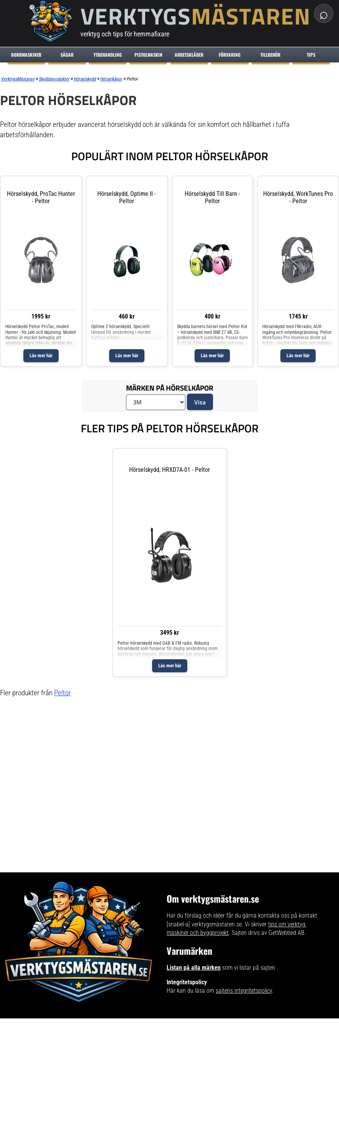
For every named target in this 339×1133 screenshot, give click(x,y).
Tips (311, 54)
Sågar (67, 54)
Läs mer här (40, 355)
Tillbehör (270, 54)
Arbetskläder (189, 54)
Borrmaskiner (26, 54)
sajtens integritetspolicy (244, 990)
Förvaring (230, 54)
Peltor (62, 692)
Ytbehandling (107, 54)
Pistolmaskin (148, 54)
